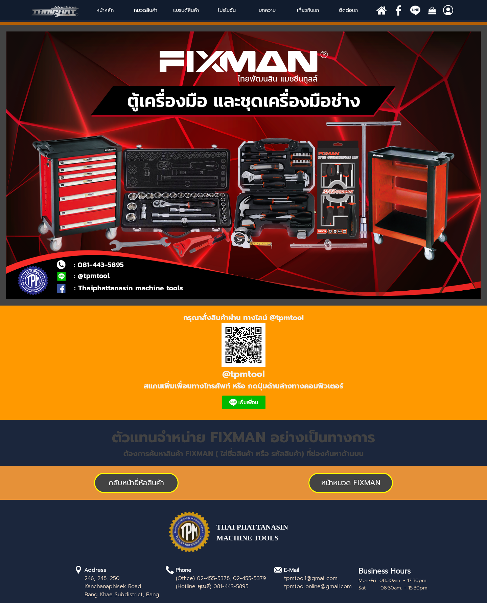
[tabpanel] (243, 362)
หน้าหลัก (105, 10)
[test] (350, 483)
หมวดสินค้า (145, 10)
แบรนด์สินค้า (186, 10)
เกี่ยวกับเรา (308, 10)
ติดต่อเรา (348, 10)
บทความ (267, 10)
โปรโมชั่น (227, 10)
